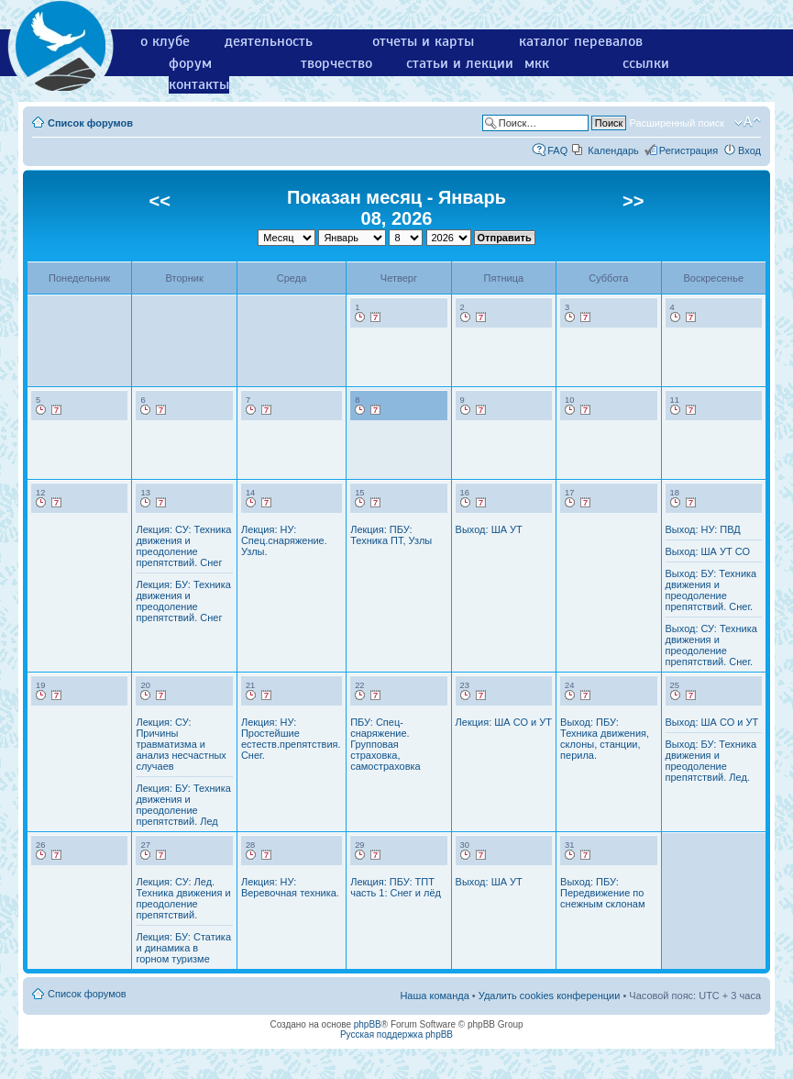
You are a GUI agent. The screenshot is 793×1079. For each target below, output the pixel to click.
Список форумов (90, 122)
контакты (199, 84)
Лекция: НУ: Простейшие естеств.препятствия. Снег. (291, 739)
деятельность (269, 41)
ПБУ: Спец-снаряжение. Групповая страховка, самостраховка (385, 744)
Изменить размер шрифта (747, 122)
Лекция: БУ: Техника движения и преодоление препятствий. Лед (183, 805)
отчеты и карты (423, 41)
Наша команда (434, 995)
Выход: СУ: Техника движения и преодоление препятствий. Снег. (711, 645)
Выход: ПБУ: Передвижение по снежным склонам (602, 892)
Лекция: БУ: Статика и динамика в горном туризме (183, 947)
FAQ (557, 150)
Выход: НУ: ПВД (703, 529)
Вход (749, 150)
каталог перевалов (581, 41)
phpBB (367, 1024)
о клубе (165, 41)
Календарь (613, 150)
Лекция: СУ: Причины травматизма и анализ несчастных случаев (181, 744)
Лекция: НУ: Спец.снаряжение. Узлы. (284, 540)
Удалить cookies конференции (550, 995)
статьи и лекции (459, 63)
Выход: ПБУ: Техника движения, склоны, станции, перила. (604, 739)
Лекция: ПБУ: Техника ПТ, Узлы (391, 535)
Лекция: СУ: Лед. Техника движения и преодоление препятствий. (183, 898)
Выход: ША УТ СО (708, 551)
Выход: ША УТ (489, 529)
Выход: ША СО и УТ (712, 722)
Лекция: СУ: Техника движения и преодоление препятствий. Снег (183, 546)
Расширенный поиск (676, 122)
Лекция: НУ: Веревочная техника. (290, 887)
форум (190, 63)
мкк (536, 63)
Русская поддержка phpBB (396, 1034)
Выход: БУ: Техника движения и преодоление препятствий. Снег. (711, 590)
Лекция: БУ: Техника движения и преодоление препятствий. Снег (183, 601)
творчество (336, 63)
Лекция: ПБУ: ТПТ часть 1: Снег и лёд (395, 887)
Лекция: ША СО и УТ (504, 722)
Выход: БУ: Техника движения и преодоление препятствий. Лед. (711, 761)
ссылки (645, 63)
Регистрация (688, 150)
